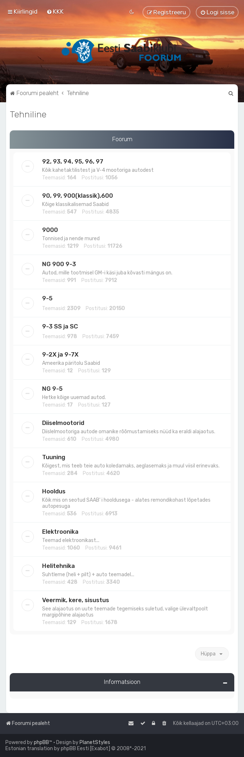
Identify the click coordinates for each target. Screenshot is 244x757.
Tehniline (28, 114)
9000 (50, 229)
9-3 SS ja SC (60, 326)
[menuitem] (55, 11)
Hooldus (53, 491)
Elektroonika (60, 531)
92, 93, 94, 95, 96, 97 (72, 161)
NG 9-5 (52, 388)
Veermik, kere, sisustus (75, 600)
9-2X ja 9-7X (60, 354)
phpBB (41, 742)
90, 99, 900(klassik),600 (77, 195)
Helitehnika (58, 565)
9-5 (47, 298)
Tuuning (53, 457)
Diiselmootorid (63, 422)
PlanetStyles (95, 742)
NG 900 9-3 (59, 264)
